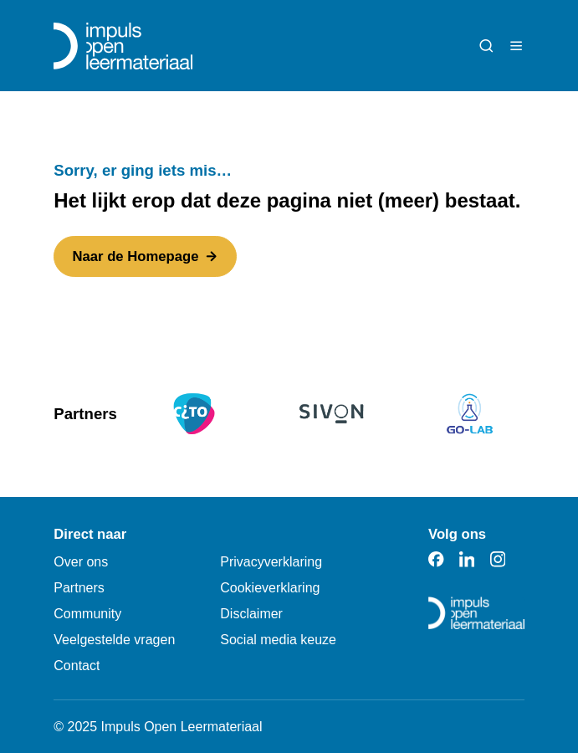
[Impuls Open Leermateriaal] (123, 46)
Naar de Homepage (145, 256)
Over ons (81, 562)
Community (87, 614)
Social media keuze (278, 640)
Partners (79, 588)
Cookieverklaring (270, 588)
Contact (77, 665)
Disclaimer (251, 614)
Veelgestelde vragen (114, 640)
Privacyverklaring (271, 562)
